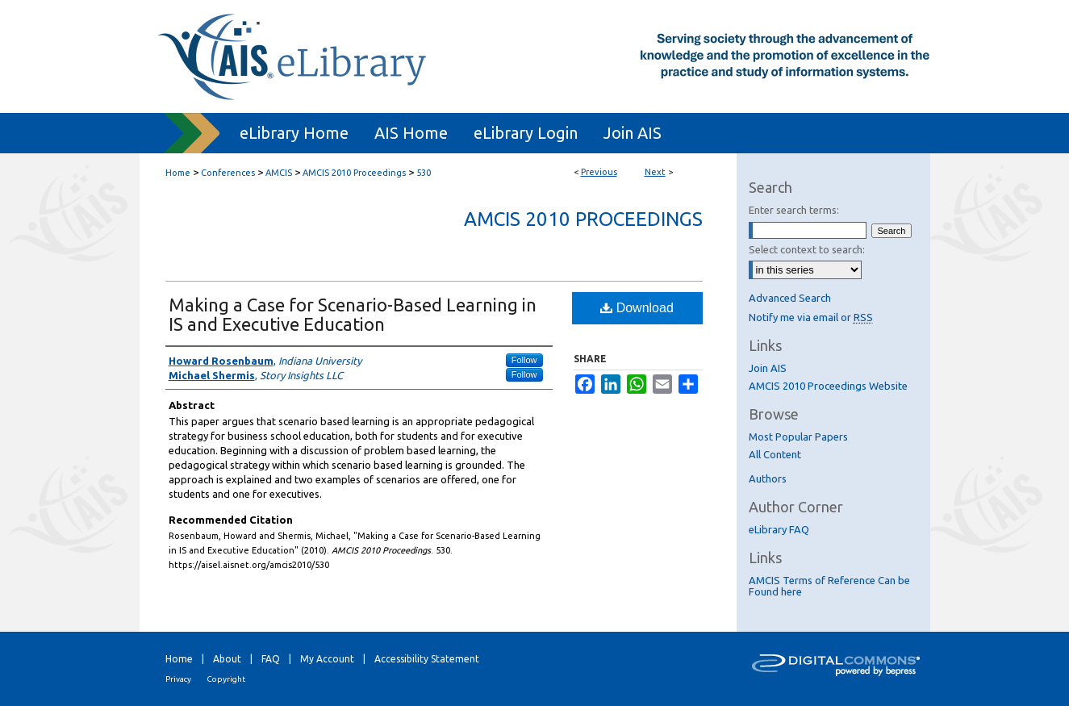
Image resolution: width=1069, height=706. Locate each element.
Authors (768, 478)
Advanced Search (790, 297)
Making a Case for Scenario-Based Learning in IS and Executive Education (353, 314)
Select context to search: (807, 249)
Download (637, 308)
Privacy (178, 679)
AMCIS (278, 173)
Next (655, 172)
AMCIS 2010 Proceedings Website (828, 385)
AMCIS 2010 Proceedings (354, 173)
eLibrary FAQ (779, 529)
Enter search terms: (794, 209)
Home (177, 173)
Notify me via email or (811, 317)
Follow (524, 360)
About (227, 659)
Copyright (226, 679)
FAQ (270, 659)
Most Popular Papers (798, 436)
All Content (775, 454)
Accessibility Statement (426, 659)
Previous (599, 172)
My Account (327, 659)
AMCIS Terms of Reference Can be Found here (829, 585)
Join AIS (768, 368)
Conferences (228, 173)
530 (423, 173)
